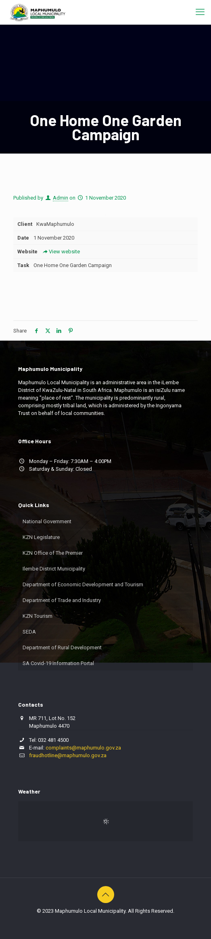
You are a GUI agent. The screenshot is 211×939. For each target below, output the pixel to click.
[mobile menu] (200, 12)
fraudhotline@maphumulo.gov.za (68, 755)
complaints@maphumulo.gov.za (83, 748)
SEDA (29, 632)
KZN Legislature (41, 537)
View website (61, 251)
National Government (47, 521)
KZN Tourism (37, 616)
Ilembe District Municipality (54, 569)
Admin (60, 198)
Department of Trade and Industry (62, 600)
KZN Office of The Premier (53, 553)
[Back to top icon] (105, 894)
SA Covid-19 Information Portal (58, 663)
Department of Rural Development (62, 647)
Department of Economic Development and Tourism (83, 584)
